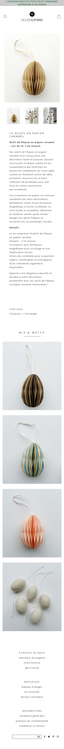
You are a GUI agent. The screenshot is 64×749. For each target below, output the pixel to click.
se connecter (32, 691)
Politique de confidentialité (32, 720)
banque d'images (32, 686)
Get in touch (32, 667)
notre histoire (32, 662)
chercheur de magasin (32, 657)
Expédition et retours (32, 725)
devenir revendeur (32, 696)
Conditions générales (32, 715)
